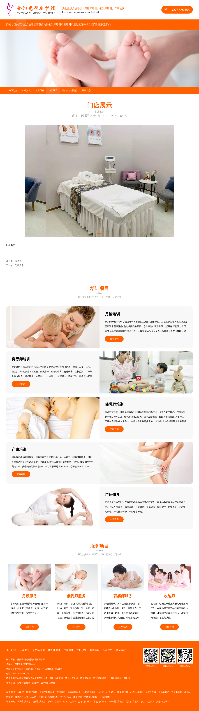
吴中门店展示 (54, 701)
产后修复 (76, 24)
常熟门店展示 (99, 701)
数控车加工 (65, 697)
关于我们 (21, 24)
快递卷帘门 (163, 692)
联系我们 (106, 24)
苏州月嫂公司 (71, 678)
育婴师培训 (42, 24)
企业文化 (26, 90)
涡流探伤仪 (150, 692)
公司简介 (13, 90)
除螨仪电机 (31, 692)
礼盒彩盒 (110, 692)
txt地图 (52, 683)
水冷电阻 (77, 697)
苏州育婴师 (116, 678)
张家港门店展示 (116, 701)
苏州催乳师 (85, 678)
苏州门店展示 (24, 701)
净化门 (21, 692)
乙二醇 (33, 697)
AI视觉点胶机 (136, 692)
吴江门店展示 (147, 701)
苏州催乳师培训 (101, 678)
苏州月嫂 (43, 678)
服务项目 (86, 24)
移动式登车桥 (21, 697)
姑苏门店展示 (84, 701)
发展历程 (39, 90)
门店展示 (53, 90)
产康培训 (66, 24)
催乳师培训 (55, 24)
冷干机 (101, 692)
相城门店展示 (69, 701)
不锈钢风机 (104, 697)
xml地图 (36, 683)
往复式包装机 (89, 692)
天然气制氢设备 (47, 692)
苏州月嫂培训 (56, 678)
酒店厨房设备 (74, 692)
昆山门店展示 (132, 701)
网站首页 (11, 24)
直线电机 (61, 692)
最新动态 (86, 90)
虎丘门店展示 (39, 701)
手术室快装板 (90, 697)
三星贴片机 (176, 692)
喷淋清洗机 (122, 692)
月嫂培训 (31, 24)
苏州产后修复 (23, 683)
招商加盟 (96, 24)
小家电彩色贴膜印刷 (48, 697)
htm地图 (44, 683)
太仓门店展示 (162, 701)
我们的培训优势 (69, 90)
